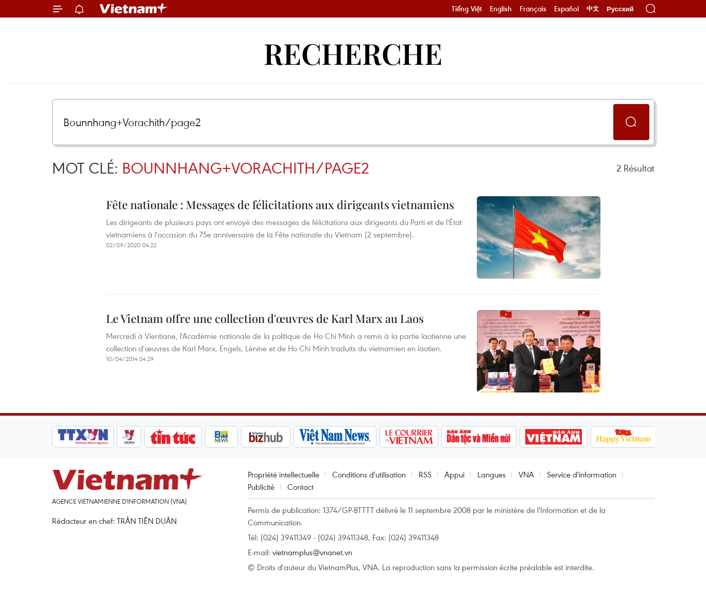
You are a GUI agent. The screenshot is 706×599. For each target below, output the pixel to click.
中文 (593, 8)
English (501, 8)
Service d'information (581, 474)
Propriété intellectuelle (283, 474)
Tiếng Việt (467, 8)
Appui (454, 474)
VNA (526, 474)
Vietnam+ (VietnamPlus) (134, 8)
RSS (425, 474)
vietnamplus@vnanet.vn (312, 552)
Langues (491, 474)
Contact (300, 487)
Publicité (261, 487)
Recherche (353, 52)
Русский (620, 9)
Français (533, 8)
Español (566, 8)
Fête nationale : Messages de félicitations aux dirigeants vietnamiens (280, 204)
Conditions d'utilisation (369, 474)
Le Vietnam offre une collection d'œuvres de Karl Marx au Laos (265, 318)
